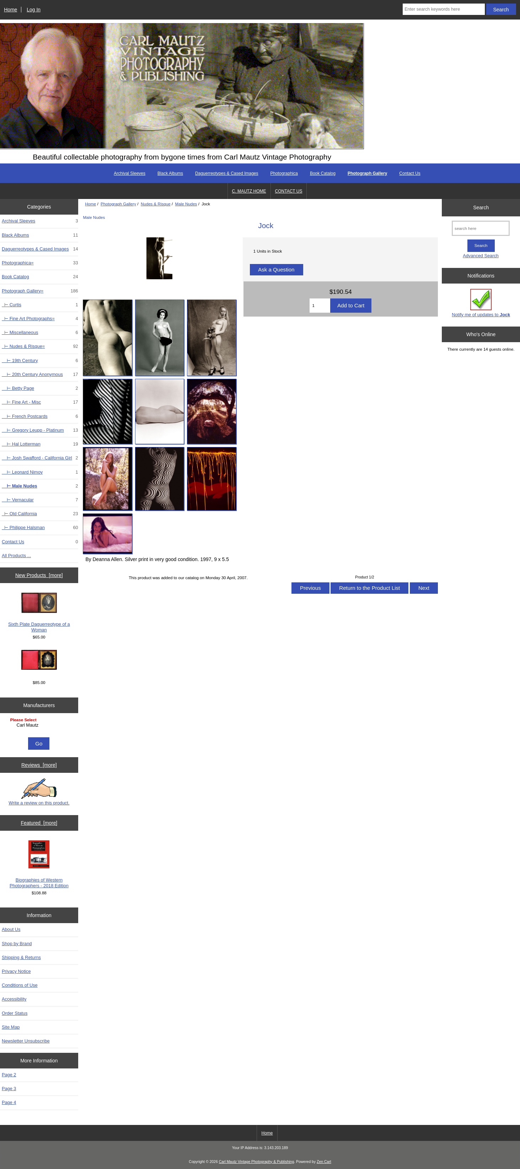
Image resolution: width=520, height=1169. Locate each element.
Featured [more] (39, 823)
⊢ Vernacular (40, 500)
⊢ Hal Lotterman (40, 444)
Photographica (284, 173)
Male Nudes (186, 203)
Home (10, 9)
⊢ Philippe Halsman (40, 527)
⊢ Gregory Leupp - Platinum (40, 430)
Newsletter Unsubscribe (26, 1041)
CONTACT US (288, 191)
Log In (34, 9)
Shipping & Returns (21, 957)
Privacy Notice (16, 971)
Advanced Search (481, 255)
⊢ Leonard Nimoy (40, 472)
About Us (11, 929)
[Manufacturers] (38, 726)
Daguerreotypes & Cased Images (226, 173)
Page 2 (9, 1074)
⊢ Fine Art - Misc (40, 402)
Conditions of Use (20, 985)
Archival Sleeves (129, 173)
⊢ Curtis (40, 305)
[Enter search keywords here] (443, 9)
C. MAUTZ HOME (249, 191)
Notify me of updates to (481, 303)
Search (481, 207)
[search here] (481, 228)
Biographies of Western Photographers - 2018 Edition (39, 864)
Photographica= (40, 263)
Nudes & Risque (156, 203)
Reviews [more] (39, 765)
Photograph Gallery (118, 203)
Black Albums (170, 173)
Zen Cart (324, 1162)
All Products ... (16, 555)
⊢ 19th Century (40, 360)
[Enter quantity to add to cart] (320, 305)
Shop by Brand (17, 943)
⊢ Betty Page (40, 388)
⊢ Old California (40, 514)
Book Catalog (323, 173)
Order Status (14, 1013)
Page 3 (9, 1088)
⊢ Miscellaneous (40, 332)
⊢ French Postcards (40, 416)
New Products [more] (39, 575)
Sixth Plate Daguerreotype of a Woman (39, 612)
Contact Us (409, 173)
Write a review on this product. (39, 792)
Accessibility (14, 999)
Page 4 (9, 1102)
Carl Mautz (39, 725)
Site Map (11, 1027)
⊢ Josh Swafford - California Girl (40, 458)
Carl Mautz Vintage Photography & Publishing (256, 1162)
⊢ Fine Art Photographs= (40, 319)
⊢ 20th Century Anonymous (40, 374)
